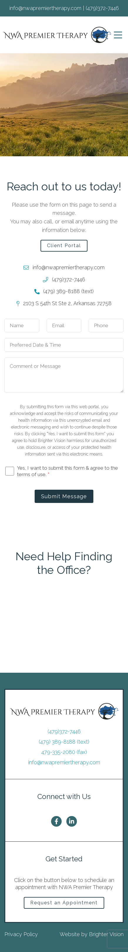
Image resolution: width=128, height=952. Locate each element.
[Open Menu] (118, 35)
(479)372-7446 (64, 731)
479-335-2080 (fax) (64, 752)
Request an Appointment (64, 903)
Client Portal (64, 245)
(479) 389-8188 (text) (64, 742)
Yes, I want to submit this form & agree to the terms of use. (67, 471)
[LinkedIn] (71, 821)
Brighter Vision (106, 934)
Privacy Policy (21, 934)
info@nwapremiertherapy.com (64, 762)
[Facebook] (56, 821)
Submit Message (64, 496)
